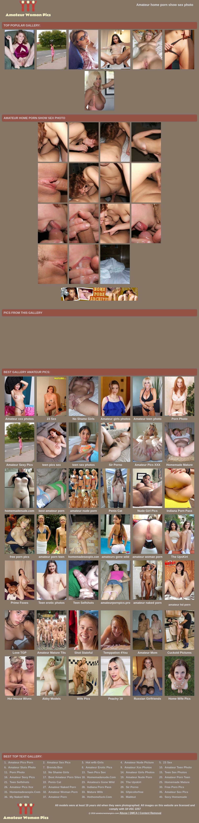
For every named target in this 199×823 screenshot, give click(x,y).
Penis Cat (54, 782)
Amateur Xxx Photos (138, 767)
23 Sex (167, 762)
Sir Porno (132, 787)
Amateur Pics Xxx (21, 787)
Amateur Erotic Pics (99, 767)
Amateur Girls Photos (140, 772)
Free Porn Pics (174, 787)
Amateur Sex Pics (59, 762)
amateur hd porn (179, 604)
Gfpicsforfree (134, 792)
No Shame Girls (58, 772)
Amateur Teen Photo (178, 767)
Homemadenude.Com (101, 777)
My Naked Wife (19, 797)
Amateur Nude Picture (139, 762)
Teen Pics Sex (96, 772)
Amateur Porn (57, 797)
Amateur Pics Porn (20, 762)
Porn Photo (17, 772)
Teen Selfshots (19, 782)
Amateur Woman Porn (63, 792)
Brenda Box (55, 767)
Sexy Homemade (176, 797)
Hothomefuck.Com (99, 797)
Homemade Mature (177, 782)
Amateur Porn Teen (177, 777)
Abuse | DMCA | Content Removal (140, 813)
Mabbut (131, 797)
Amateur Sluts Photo (22, 767)
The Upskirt (133, 782)
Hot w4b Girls (95, 762)
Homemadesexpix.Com (25, 792)
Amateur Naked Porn (62, 787)
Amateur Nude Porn (139, 777)
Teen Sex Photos (176, 772)
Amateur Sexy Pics (22, 777)
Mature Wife (95, 792)
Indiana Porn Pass (99, 787)
